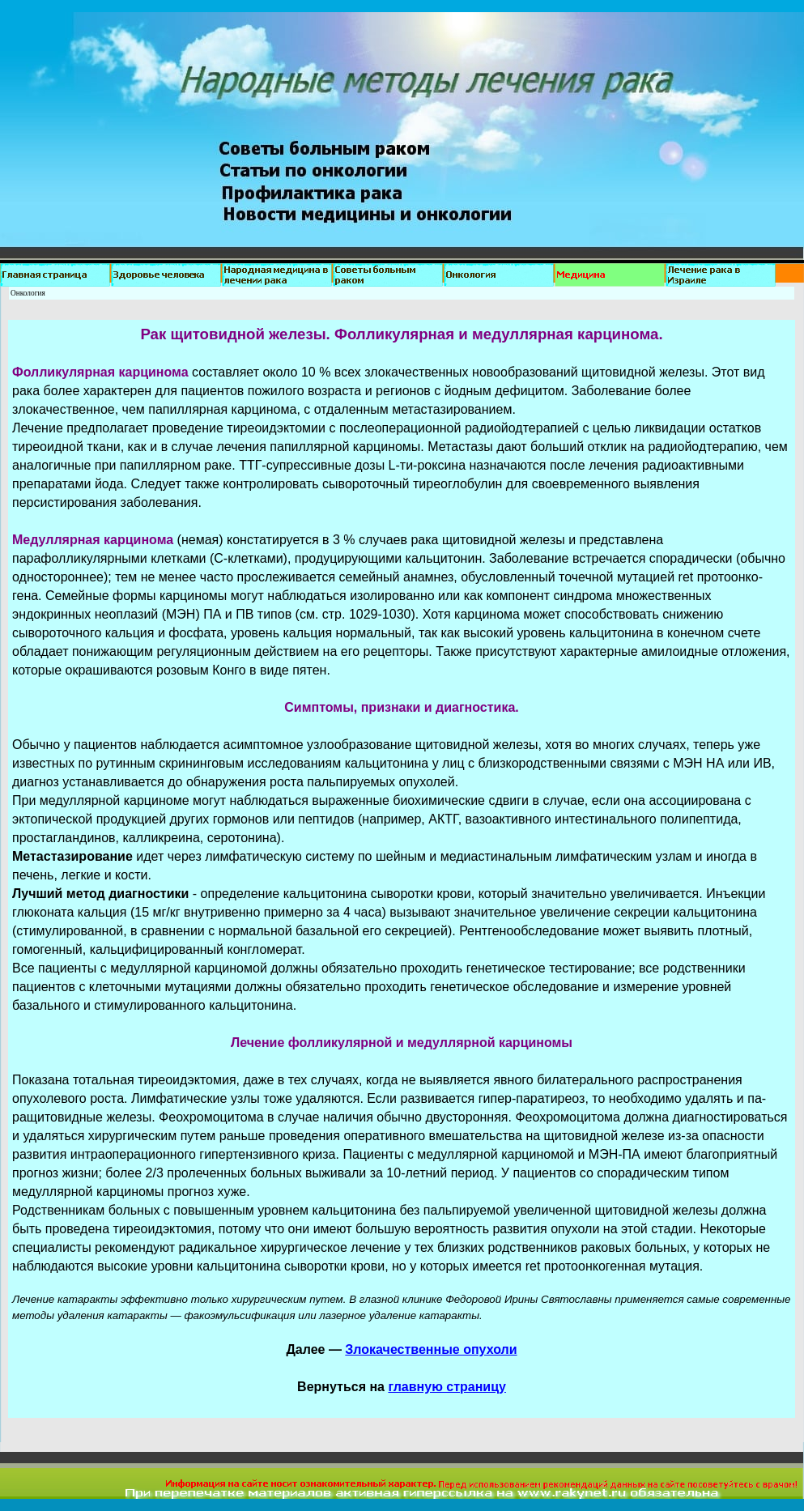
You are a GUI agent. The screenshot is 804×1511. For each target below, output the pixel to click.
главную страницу (446, 1387)
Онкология (28, 293)
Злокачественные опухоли (431, 1349)
